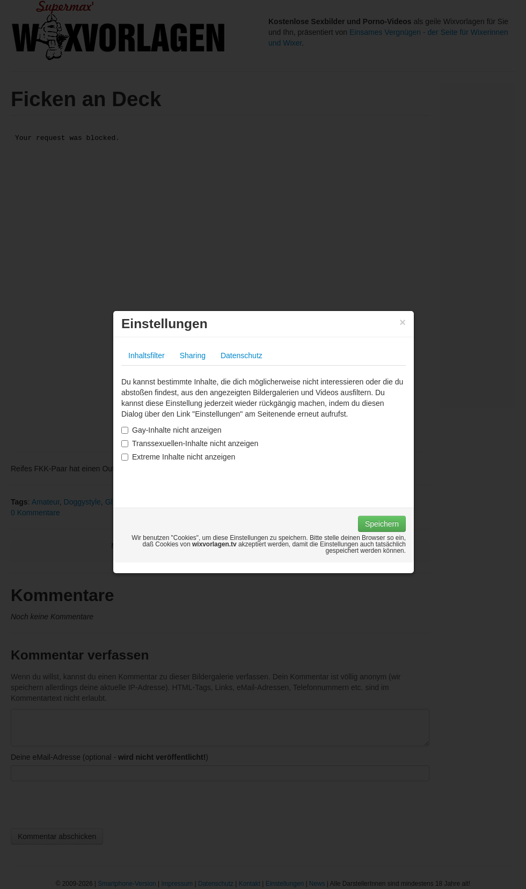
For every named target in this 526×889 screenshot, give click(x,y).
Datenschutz (241, 355)
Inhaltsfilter (146, 355)
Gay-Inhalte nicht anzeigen (171, 430)
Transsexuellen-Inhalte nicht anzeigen (189, 443)
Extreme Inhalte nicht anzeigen (178, 457)
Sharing (193, 355)
